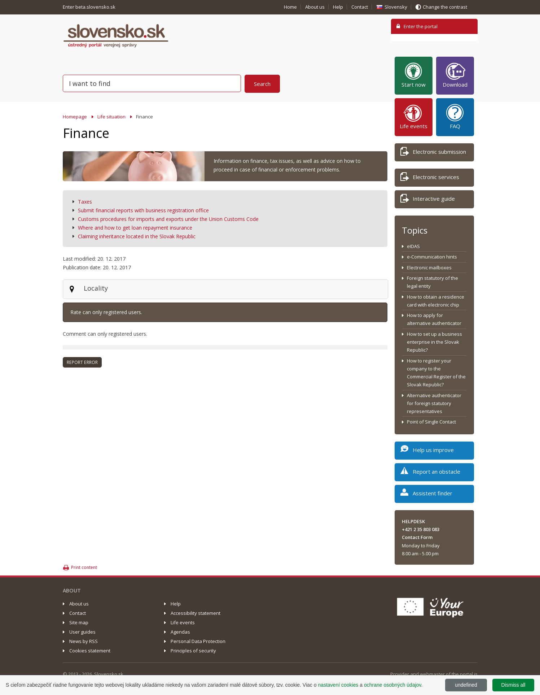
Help (338, 7)
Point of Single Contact (431, 421)
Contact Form (417, 537)
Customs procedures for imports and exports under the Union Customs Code (168, 219)
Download (455, 74)
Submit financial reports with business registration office (143, 210)
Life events (413, 116)
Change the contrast (445, 7)
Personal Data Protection (198, 641)
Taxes (85, 201)
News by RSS (83, 641)
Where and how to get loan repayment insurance (135, 227)
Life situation (111, 116)
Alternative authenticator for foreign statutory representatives (434, 403)
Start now (413, 74)
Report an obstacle (430, 473)
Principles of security (193, 650)
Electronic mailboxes (429, 267)
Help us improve (427, 451)
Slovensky (396, 7)
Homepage (75, 116)
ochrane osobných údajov (392, 685)
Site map (78, 622)
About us (315, 7)
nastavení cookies (338, 685)
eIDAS (413, 246)
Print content (84, 567)
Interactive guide (427, 200)
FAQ (455, 116)
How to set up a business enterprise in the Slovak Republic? (434, 342)
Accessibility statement (195, 613)
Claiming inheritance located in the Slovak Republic (137, 236)
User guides (82, 632)
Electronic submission (433, 153)
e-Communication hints (432, 256)
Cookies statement (89, 650)
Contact (359, 7)
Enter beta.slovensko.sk (90, 7)
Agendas (180, 632)
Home (290, 7)
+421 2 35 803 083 (420, 529)
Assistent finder (426, 494)
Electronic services (429, 178)
